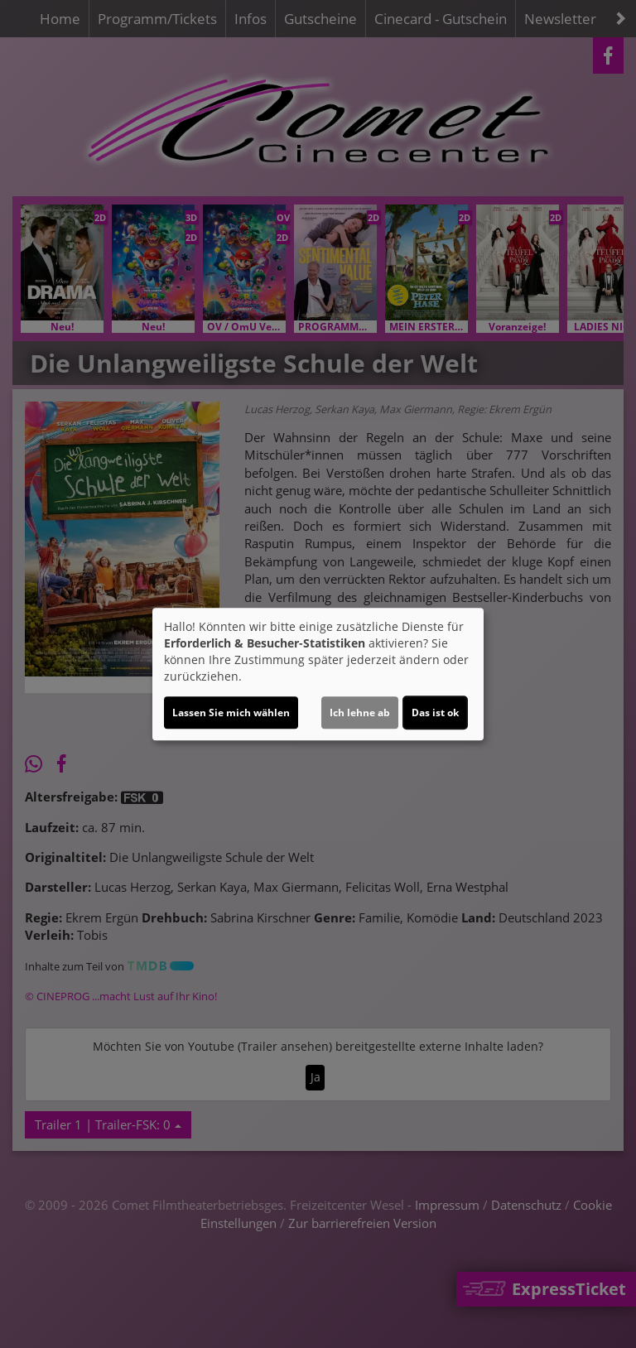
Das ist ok (435, 712)
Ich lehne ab (360, 712)
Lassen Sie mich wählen (231, 712)
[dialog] (318, 674)
